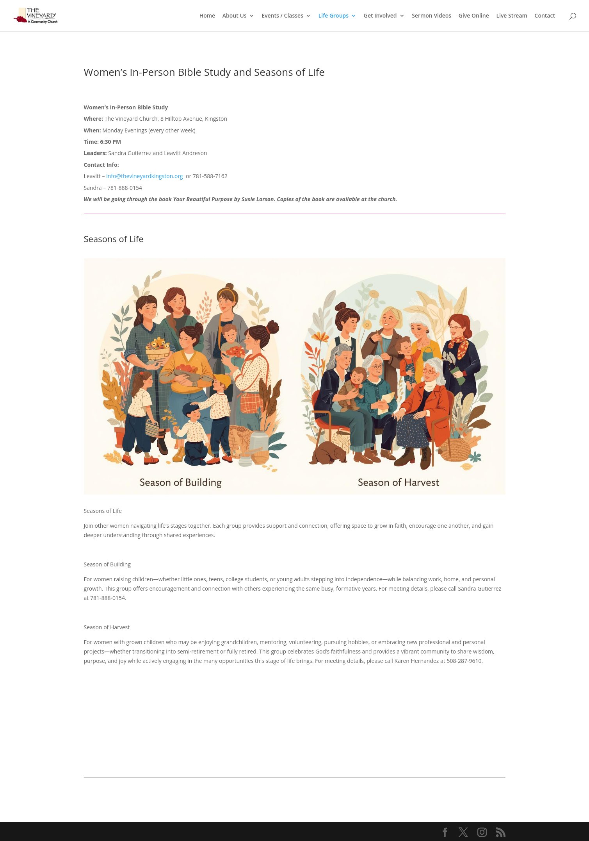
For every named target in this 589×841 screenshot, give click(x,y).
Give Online (474, 16)
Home (207, 16)
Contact (545, 16)
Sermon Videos (431, 16)
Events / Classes (282, 16)
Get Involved (380, 16)
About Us (234, 16)
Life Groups (334, 16)
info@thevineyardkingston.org (146, 176)
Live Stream (511, 16)
